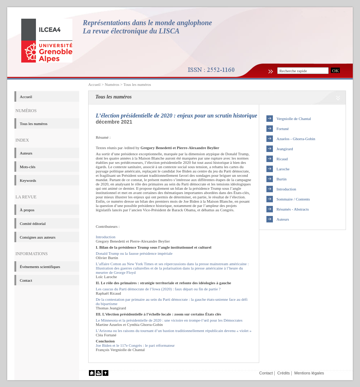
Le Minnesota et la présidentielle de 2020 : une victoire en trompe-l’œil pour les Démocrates (169, 320)
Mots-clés (27, 167)
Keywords (28, 180)
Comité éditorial (33, 223)
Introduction (105, 237)
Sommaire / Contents (293, 199)
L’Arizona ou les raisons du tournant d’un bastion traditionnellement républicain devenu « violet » (173, 330)
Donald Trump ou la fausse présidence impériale (134, 253)
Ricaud (282, 159)
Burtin (281, 179)
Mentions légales (309, 373)
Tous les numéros (137, 84)
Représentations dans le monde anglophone (147, 23)
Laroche (282, 169)
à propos (27, 210)
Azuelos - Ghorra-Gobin (295, 139)
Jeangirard (284, 149)
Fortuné (282, 128)
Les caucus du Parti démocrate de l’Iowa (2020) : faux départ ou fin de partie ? (158, 289)
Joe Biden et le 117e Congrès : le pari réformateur (135, 345)
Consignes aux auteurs (37, 237)
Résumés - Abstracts (292, 209)
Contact (26, 280)
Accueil (94, 84)
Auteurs (26, 153)
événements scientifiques (40, 266)
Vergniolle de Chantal (293, 118)
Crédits (283, 373)
